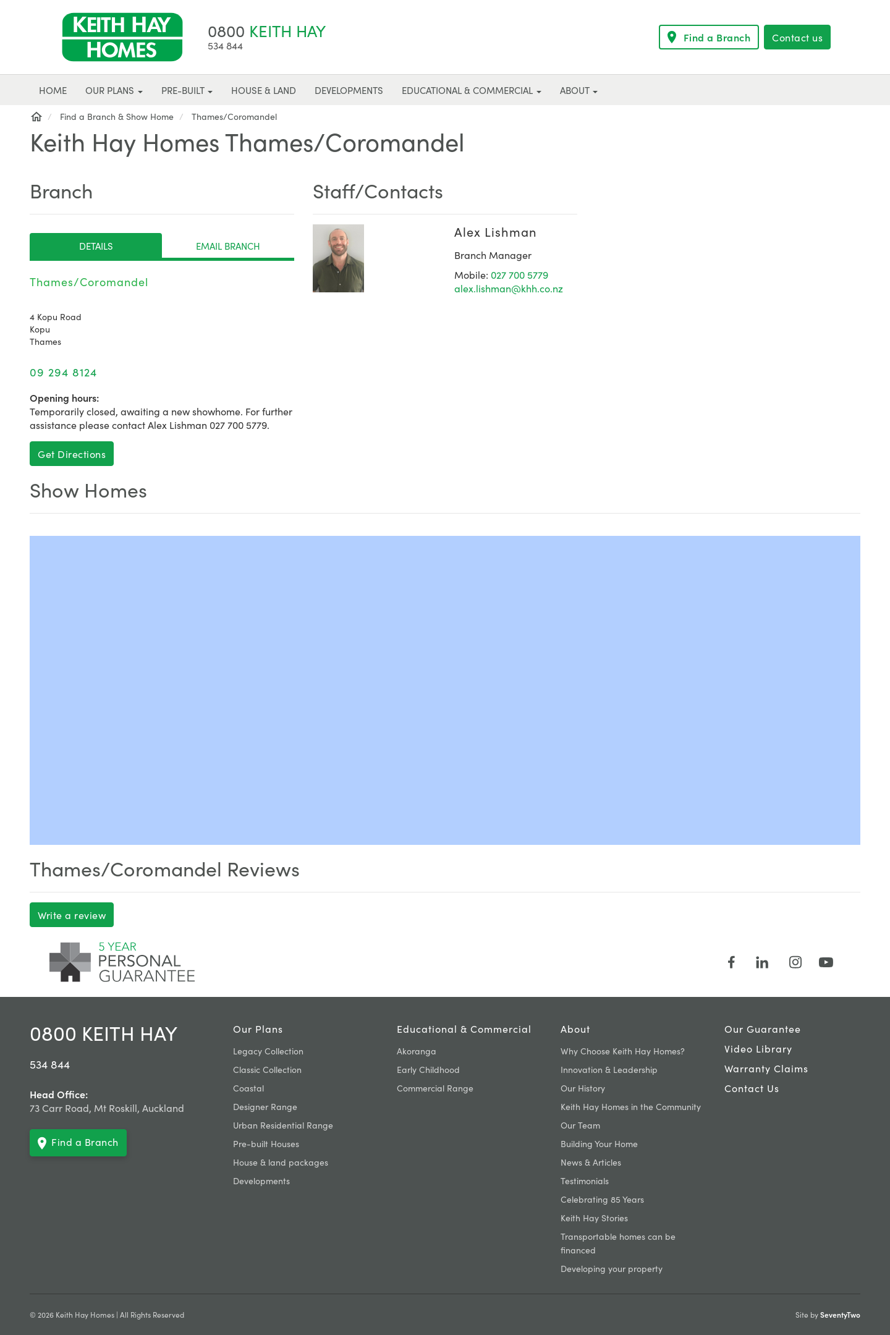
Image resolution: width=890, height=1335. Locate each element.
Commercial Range (435, 1088)
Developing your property (612, 1268)
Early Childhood (428, 1069)
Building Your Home (599, 1143)
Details (96, 245)
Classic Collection (267, 1069)
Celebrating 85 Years (602, 1199)
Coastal (248, 1088)
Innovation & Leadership (609, 1069)
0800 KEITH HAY (103, 1032)
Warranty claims (766, 1068)
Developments (261, 1180)
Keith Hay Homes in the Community (631, 1106)
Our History (583, 1088)
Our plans (258, 1028)
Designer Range (265, 1106)
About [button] (579, 89)
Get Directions (72, 453)
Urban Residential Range (283, 1125)
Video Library (758, 1048)
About (575, 1028)
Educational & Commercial (464, 1028)
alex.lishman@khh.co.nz (508, 288)
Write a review (72, 915)
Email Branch (228, 245)
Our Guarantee (762, 1028)
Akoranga (416, 1051)
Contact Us (751, 1088)
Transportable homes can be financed (618, 1243)
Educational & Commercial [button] (471, 89)
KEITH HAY (267, 30)
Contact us (797, 37)
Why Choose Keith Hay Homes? (623, 1051)
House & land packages (280, 1162)
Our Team (580, 1125)
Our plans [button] (114, 89)
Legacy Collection (268, 1051)
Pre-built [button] (187, 89)
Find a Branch (709, 37)
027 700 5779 (519, 274)
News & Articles (591, 1162)
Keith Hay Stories (594, 1217)
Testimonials (585, 1180)
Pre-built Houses (266, 1143)
